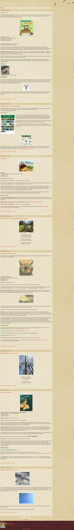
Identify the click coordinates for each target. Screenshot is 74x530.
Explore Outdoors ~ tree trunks (9, 353)
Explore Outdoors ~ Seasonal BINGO (11, 106)
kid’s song (21, 204)
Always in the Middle (13, 92)
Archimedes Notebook (9, 3)
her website (37, 337)
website (37, 456)
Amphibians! (4, 12)
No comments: (14, 211)
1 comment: (14, 246)
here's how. (35, 452)
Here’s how (14, 335)
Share (2, 153)
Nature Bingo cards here (29, 148)
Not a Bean (4, 158)
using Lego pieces (11, 453)
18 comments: (14, 346)
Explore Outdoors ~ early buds (9, 470)
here (48, 118)
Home (26, 517)
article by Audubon (15, 328)
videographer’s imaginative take (36, 201)
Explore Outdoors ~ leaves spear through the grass (14, 218)
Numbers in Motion (6, 392)
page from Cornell (26, 328)
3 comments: (14, 99)
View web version (26, 519)
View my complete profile (10, 524)
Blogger (28, 528)
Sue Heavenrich (10, 523)
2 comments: (14, 151)
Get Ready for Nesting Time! (8, 253)
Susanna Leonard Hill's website (35, 457)
